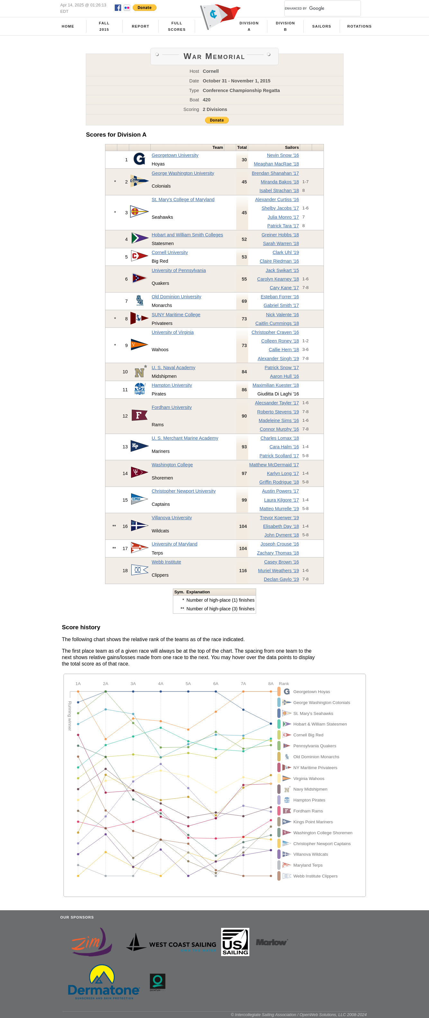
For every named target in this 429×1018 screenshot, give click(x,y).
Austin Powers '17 (280, 491)
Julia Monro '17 (283, 217)
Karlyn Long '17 (283, 473)
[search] (315, 8)
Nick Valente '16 (282, 314)
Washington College (172, 464)
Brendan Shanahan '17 (275, 173)
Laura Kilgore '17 (281, 500)
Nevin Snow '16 (283, 155)
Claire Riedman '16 (279, 261)
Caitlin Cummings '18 (277, 323)
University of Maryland (174, 544)
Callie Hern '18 (284, 349)
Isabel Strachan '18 (279, 190)
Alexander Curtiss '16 (277, 199)
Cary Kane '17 (284, 287)
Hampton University (172, 385)
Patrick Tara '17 (283, 225)
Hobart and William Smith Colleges (187, 234)
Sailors (321, 26)
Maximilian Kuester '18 (276, 385)
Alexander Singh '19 (278, 358)
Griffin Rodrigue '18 (279, 482)
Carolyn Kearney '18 (278, 279)
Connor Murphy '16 (279, 429)
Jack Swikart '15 (282, 270)
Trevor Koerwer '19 (279, 517)
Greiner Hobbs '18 (280, 234)
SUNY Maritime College (176, 314)
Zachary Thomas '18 (278, 553)
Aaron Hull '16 (284, 376)
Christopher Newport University (184, 491)
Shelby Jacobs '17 (280, 208)
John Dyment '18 (281, 535)
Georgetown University (175, 155)
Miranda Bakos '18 (280, 181)
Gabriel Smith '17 (281, 305)
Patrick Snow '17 (282, 367)
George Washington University (183, 173)
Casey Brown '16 (281, 561)
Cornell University (170, 252)
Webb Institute (166, 561)
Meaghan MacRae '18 (276, 163)
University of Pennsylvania (179, 270)
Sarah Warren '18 (281, 243)
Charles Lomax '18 (280, 438)
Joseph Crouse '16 (280, 544)
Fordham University (172, 407)
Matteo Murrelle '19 (279, 508)
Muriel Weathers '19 (278, 570)
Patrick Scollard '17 (279, 455)
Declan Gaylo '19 (281, 579)
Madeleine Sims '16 (279, 420)
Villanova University (172, 517)
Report (140, 26)
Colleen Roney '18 (280, 341)
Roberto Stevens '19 (278, 411)
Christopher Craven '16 (275, 332)
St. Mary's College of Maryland (183, 199)
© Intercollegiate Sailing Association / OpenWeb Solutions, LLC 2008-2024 (299, 1014)
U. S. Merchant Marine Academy (185, 438)
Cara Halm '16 (284, 446)
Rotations (359, 26)
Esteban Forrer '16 (280, 296)
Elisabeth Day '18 (281, 526)
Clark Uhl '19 (286, 252)
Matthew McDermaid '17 (274, 464)
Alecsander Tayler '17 (277, 402)
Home (68, 26)
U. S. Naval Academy (173, 367)
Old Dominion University (176, 296)
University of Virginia (173, 332)
